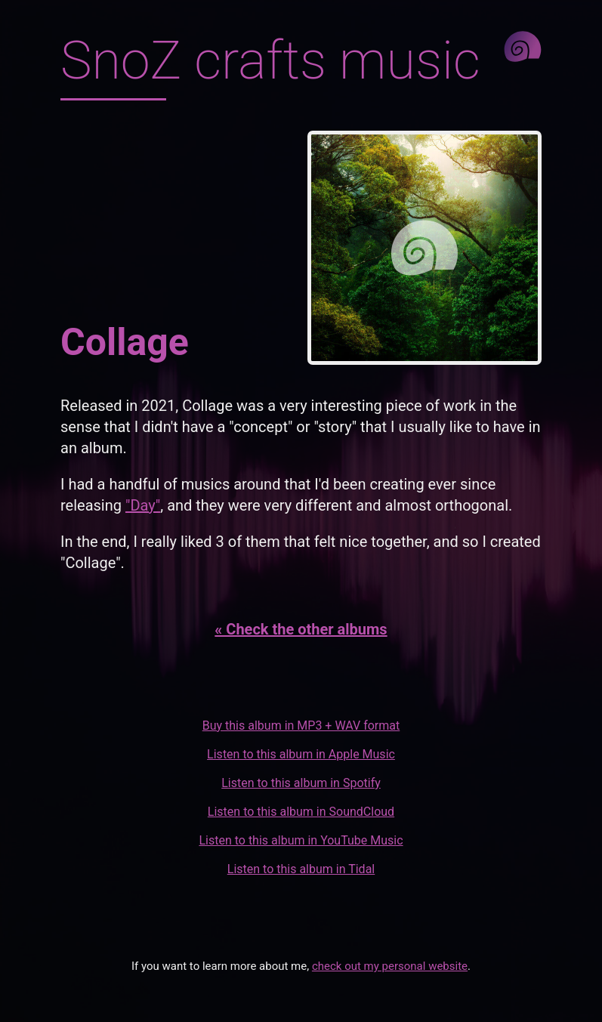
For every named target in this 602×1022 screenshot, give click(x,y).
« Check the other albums (301, 629)
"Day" (142, 505)
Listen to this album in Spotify (301, 783)
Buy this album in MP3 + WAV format (301, 725)
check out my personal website (390, 966)
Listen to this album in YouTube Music (301, 840)
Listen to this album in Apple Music (301, 754)
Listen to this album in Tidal (301, 869)
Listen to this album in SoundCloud (301, 811)
